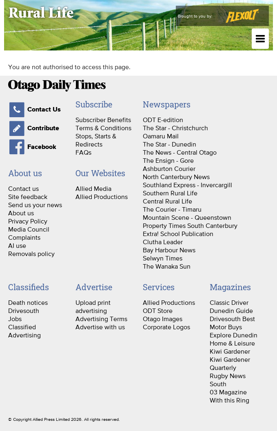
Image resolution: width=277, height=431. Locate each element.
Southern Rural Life (170, 193)
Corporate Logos (166, 326)
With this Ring (229, 400)
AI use (17, 245)
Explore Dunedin (233, 335)
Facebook (32, 147)
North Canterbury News (176, 176)
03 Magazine (228, 392)
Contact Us (34, 109)
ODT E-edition (163, 119)
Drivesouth (23, 310)
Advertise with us (100, 326)
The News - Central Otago (180, 152)
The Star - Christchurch (175, 127)
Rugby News (228, 375)
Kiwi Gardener (230, 351)
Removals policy (31, 253)
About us (21, 213)
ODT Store (158, 310)
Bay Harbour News (169, 250)
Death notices (28, 302)
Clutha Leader (163, 241)
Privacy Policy (27, 221)
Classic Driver (229, 302)
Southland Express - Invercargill (187, 184)
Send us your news (35, 204)
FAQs (83, 152)
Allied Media (93, 188)
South (218, 383)
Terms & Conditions (103, 127)
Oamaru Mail (161, 136)
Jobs (15, 318)
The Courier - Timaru (172, 209)
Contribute (33, 128)
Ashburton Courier (169, 168)
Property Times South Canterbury (190, 225)
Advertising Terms (101, 318)
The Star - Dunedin (169, 144)
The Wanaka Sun (167, 266)
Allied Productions (101, 196)
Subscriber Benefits (103, 119)
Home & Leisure (232, 343)
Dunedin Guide (231, 310)
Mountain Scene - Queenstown (187, 217)
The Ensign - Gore (168, 160)
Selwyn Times (162, 258)
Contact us (23, 188)
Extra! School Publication (178, 233)
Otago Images (162, 318)
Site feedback (27, 196)
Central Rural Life (167, 201)
